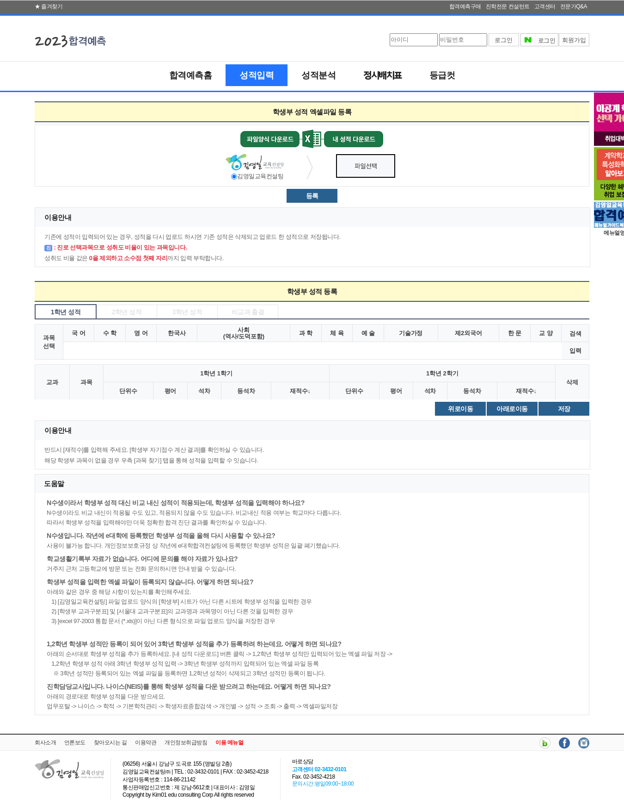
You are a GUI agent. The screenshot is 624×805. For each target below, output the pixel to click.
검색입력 (575, 342)
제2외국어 (468, 333)
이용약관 (145, 742)
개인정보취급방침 (186, 742)
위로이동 (460, 408)
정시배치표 (382, 76)
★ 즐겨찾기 (48, 6)
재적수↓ (300, 390)
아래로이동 (512, 408)
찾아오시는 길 (110, 742)
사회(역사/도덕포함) (243, 333)
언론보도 (75, 742)
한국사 (177, 333)
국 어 (78, 333)
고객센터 (545, 6)
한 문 (514, 333)
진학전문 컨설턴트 (508, 6)
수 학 (109, 333)
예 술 (368, 333)
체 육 (336, 333)
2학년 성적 (127, 312)
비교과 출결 (248, 312)
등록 (312, 196)
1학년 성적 (66, 312)
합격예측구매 (465, 6)
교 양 (545, 333)
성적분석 (318, 75)
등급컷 (442, 75)
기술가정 (411, 333)
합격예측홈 (190, 75)
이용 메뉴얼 (229, 742)
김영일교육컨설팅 (260, 176)
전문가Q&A (573, 6)
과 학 (305, 333)
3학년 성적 (187, 312)
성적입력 (256, 75)
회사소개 (45, 742)
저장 (564, 408)
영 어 (140, 333)
